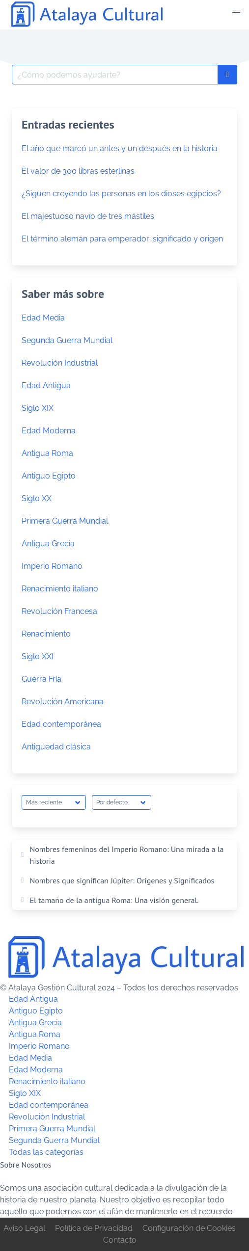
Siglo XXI (38, 656)
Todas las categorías (46, 1152)
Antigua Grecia (48, 543)
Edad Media (43, 317)
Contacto (120, 1240)
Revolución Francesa (59, 611)
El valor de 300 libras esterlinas (78, 171)
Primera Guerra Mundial (65, 521)
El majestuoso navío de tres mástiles (88, 216)
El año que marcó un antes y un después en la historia (120, 148)
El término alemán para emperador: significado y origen (122, 238)
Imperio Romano (52, 566)
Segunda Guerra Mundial (67, 340)
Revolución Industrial (60, 363)
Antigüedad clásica (56, 746)
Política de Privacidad (94, 1228)
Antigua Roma (47, 453)
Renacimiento (46, 634)
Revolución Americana (63, 701)
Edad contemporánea (61, 724)
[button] (236, 13)
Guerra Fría (41, 679)
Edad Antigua (46, 385)
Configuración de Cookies (189, 1228)
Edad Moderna (49, 430)
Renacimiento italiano (60, 588)
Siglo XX (37, 498)
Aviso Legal (24, 1228)
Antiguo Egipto (49, 475)
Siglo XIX (38, 408)
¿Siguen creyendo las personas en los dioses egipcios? (121, 193)
